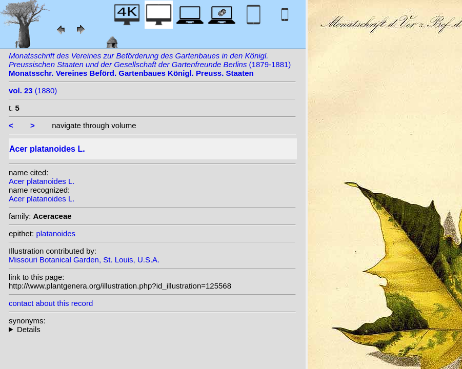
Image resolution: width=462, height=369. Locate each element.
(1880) (33, 90)
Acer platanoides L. (41, 181)
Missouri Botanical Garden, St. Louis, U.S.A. (84, 259)
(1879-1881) (150, 64)
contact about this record (51, 303)
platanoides (55, 233)
